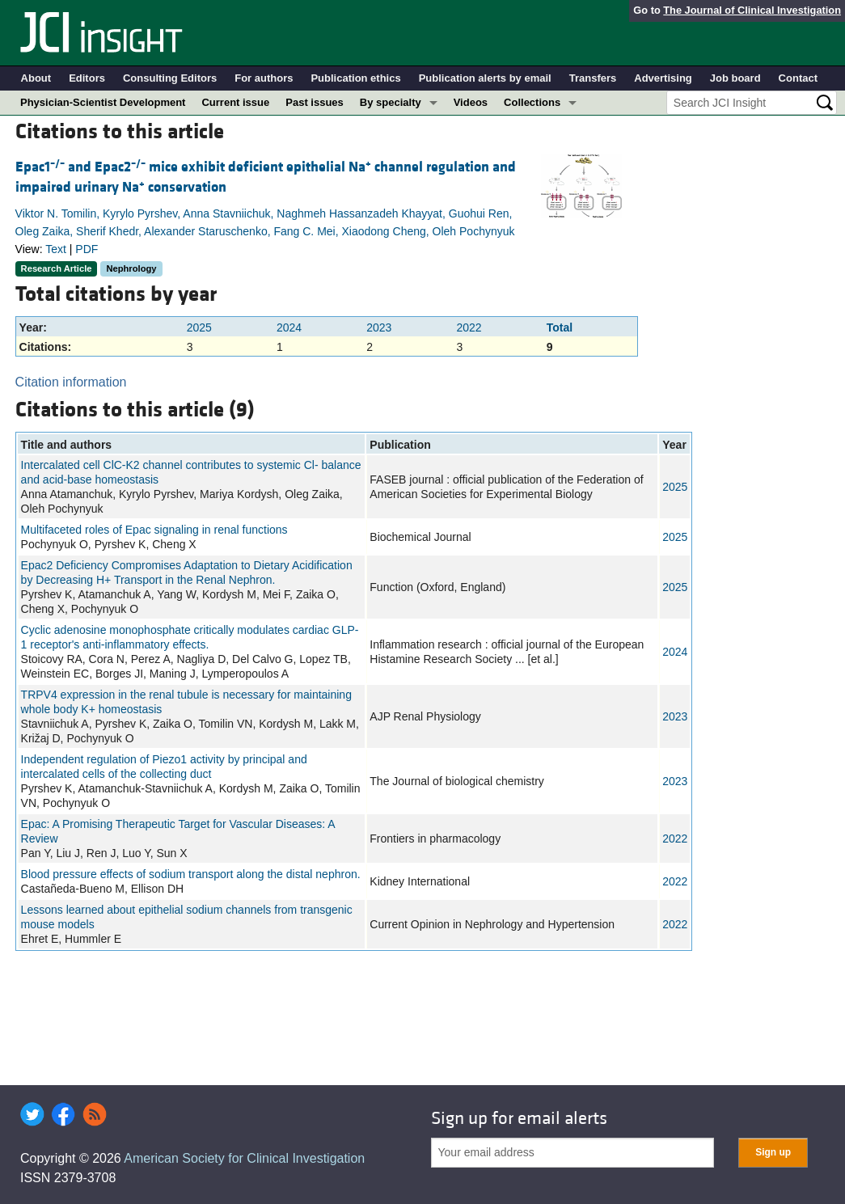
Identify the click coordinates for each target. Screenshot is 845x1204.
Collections (532, 102)
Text (55, 249)
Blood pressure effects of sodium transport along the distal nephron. (191, 874)
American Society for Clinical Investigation (244, 1158)
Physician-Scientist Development (102, 102)
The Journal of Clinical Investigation (752, 10)
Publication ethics (355, 78)
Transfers (593, 78)
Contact (798, 78)
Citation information (71, 382)
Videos (471, 102)
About (36, 78)
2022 (469, 327)
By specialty (390, 102)
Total (559, 327)
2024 (289, 327)
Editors (87, 78)
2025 (199, 327)
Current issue (235, 102)
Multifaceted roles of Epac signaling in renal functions (154, 529)
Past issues (314, 102)
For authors (263, 78)
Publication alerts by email (485, 78)
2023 (378, 327)
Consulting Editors (170, 78)
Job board (735, 78)
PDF (86, 249)
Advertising (663, 78)
